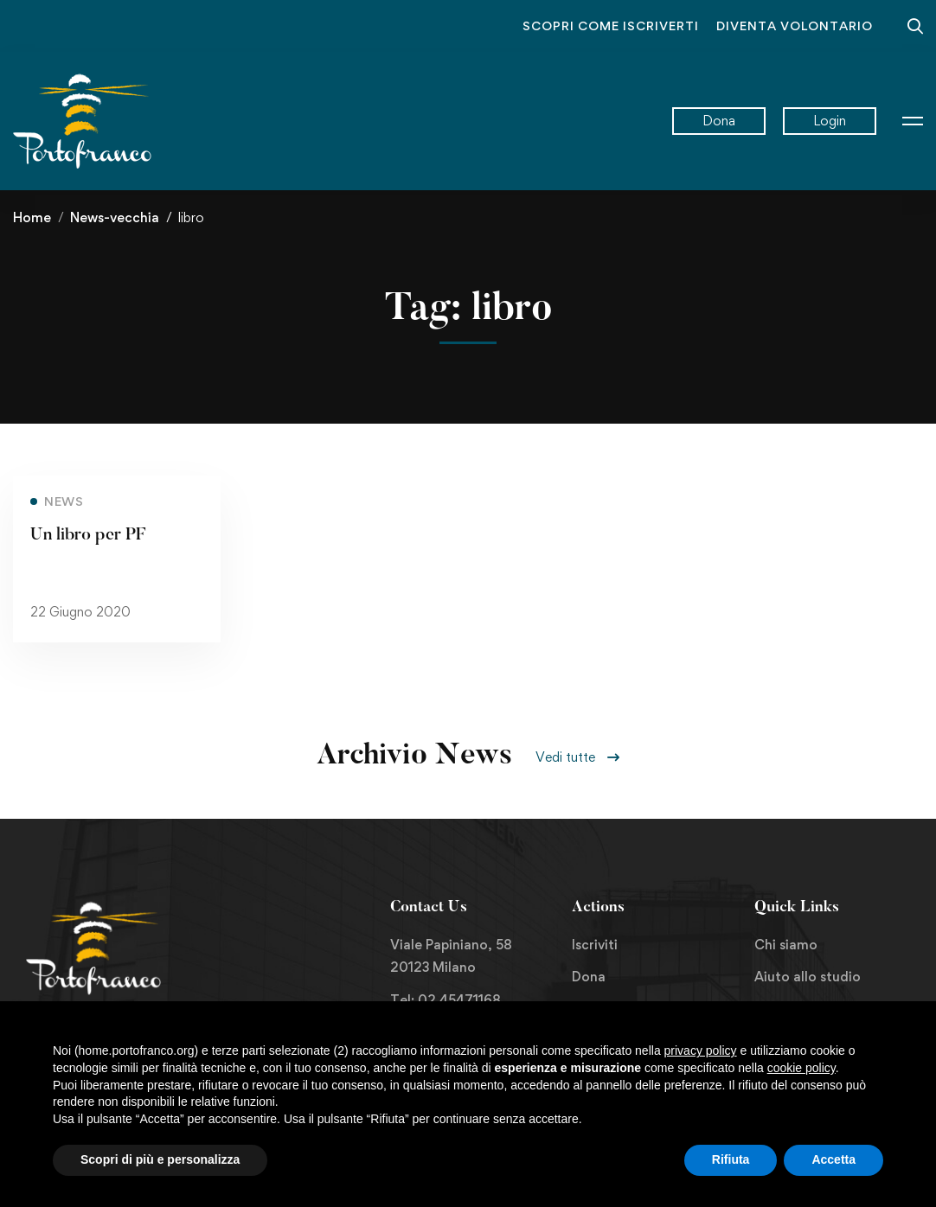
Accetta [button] (833, 1159)
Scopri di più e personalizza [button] (160, 1159)
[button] (577, 757)
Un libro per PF (87, 537)
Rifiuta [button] (731, 1159)
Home (32, 217)
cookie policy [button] (801, 1068)
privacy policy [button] (700, 1050)
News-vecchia (114, 217)
